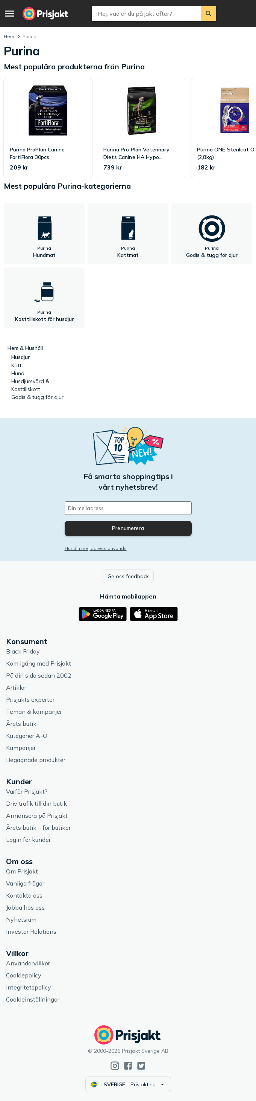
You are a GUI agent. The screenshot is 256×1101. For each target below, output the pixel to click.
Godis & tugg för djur (37, 397)
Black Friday (23, 651)
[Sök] (208, 13)
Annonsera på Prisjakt (37, 815)
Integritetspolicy (28, 987)
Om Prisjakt (22, 871)
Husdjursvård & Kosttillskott (30, 385)
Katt (16, 365)
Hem (9, 36)
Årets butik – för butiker (38, 827)
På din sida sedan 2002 (38, 675)
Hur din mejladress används (96, 548)
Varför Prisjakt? (27, 791)
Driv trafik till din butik (36, 803)
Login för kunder (28, 839)
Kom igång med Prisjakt (38, 663)
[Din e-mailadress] (128, 508)
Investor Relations (31, 931)
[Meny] (9, 14)
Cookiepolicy (23, 975)
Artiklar (16, 687)
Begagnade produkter (35, 760)
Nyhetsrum (21, 919)
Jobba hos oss (25, 907)
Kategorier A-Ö (26, 735)
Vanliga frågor (25, 883)
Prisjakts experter (30, 699)
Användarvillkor (28, 963)
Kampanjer (21, 747)
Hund (17, 373)
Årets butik (21, 723)
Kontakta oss (24, 895)
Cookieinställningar (32, 999)
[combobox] (146, 13)
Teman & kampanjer (34, 711)
